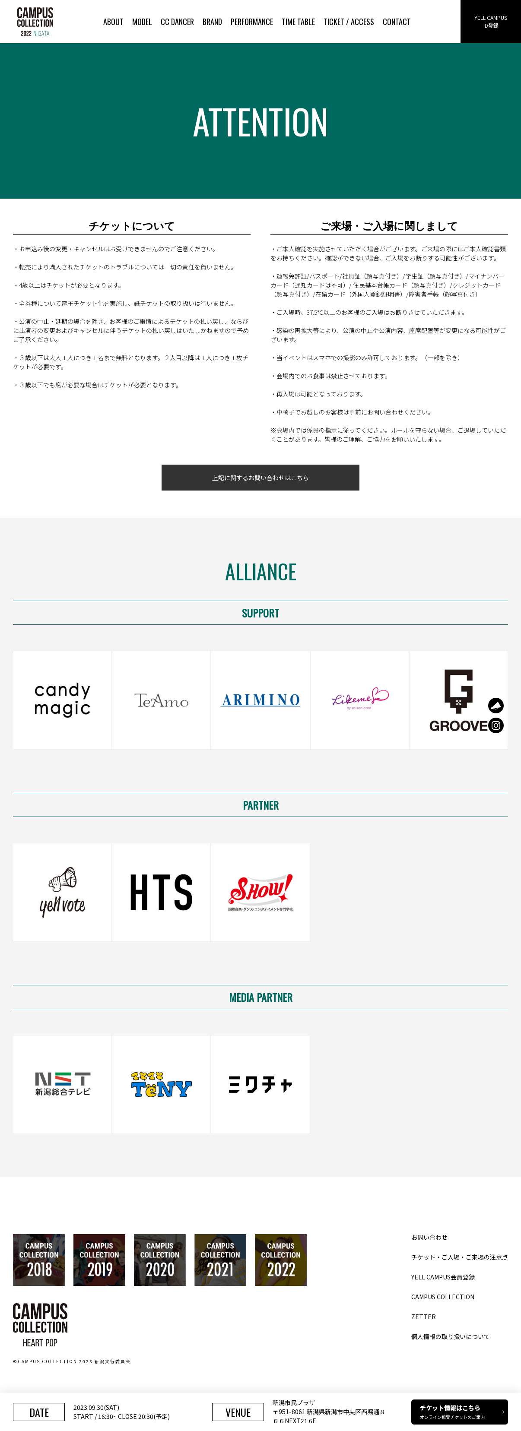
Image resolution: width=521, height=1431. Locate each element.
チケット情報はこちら (462, 1411)
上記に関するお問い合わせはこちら (260, 477)
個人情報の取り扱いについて (450, 1336)
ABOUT (113, 21)
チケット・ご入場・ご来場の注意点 (459, 1257)
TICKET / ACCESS (349, 21)
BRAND (212, 21)
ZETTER (423, 1317)
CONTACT (397, 21)
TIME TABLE (298, 21)
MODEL (142, 21)
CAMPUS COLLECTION (442, 1297)
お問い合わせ (429, 1237)
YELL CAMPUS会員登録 (443, 1277)
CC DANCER (177, 21)
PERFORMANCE (252, 21)
